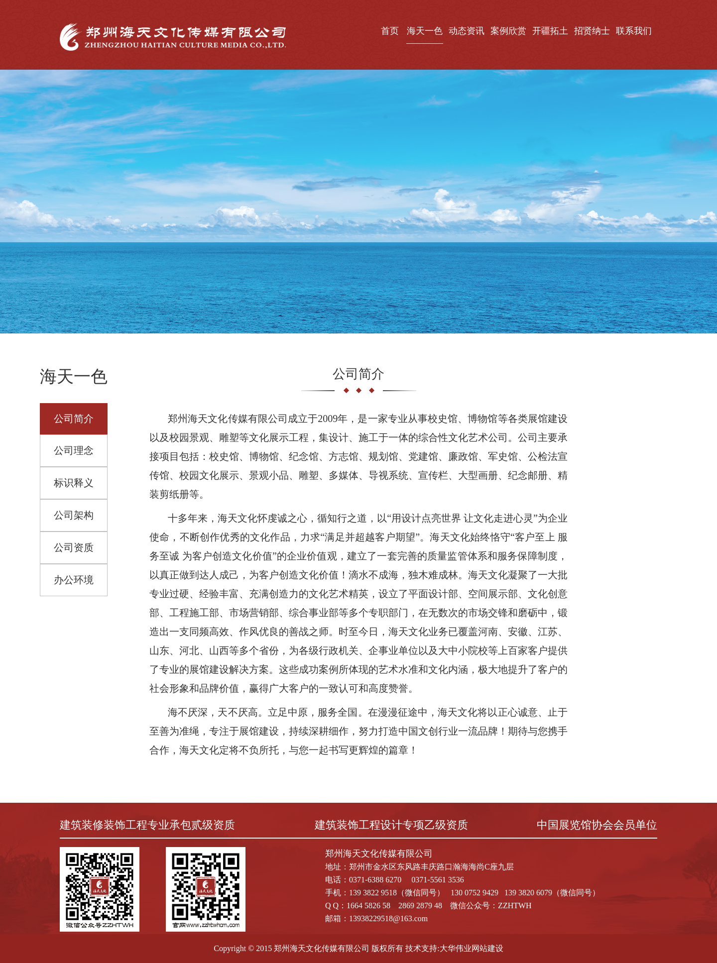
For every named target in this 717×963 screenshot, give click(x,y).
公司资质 (74, 547)
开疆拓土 (550, 31)
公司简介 (74, 418)
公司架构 (74, 515)
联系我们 (634, 31)
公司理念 (74, 450)
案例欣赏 (508, 31)
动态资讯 (466, 31)
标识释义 (74, 482)
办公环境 (74, 579)
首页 (390, 31)
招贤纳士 (592, 31)
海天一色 (425, 31)
